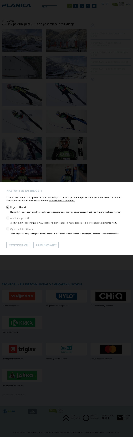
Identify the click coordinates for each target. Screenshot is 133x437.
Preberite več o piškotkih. (62, 200)
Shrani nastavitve (46, 245)
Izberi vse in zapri (18, 245)
